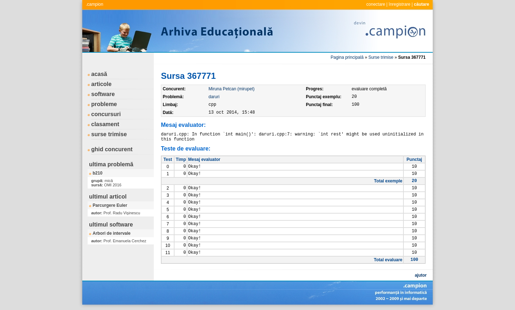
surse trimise (109, 134)
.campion (94, 4)
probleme (104, 104)
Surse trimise (380, 57)
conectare (375, 4)
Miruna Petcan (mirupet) (232, 88)
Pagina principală (347, 57)
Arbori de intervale (112, 233)
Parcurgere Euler (110, 205)
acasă (99, 74)
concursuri (106, 114)
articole (101, 84)
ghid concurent (112, 149)
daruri (214, 96)
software (103, 94)
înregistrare (400, 4)
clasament (105, 124)
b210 (97, 173)
